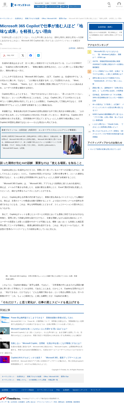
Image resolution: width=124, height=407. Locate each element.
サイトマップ (95, 390)
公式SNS (14, 402)
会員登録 (5, 390)
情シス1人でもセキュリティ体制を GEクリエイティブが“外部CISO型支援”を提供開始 (108, 134)
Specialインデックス (80, 390)
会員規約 (66, 390)
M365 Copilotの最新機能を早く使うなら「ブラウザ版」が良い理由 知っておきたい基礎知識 (108, 117)
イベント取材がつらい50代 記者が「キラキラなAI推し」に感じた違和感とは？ (108, 72)
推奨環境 (76, 402)
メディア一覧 (4, 402)
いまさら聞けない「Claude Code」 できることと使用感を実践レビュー (108, 125)
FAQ (58, 390)
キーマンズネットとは (45, 390)
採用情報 (69, 402)
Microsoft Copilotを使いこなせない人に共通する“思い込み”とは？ (39, 329)
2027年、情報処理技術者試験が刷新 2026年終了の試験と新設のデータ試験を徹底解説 (108, 64)
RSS (55, 402)
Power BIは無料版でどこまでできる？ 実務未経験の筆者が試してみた (42, 318)
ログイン (14, 390)
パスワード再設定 (27, 390)
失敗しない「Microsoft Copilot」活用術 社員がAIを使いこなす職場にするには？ (46, 343)
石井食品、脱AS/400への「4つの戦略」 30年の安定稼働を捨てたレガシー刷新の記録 (108, 98)
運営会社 (61, 402)
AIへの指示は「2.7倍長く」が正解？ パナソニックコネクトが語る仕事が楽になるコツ (108, 107)
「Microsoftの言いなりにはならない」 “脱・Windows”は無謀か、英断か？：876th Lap (107, 54)
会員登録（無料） (106, 27)
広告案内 (21, 402)
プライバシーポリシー (45, 402)
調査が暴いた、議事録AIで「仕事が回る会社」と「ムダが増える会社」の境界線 (108, 89)
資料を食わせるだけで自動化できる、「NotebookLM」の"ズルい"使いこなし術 (107, 81)
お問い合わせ (30, 402)
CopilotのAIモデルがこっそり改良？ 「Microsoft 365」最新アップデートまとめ (46, 358)
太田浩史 (72, 48)
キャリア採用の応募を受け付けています (105, 149)
